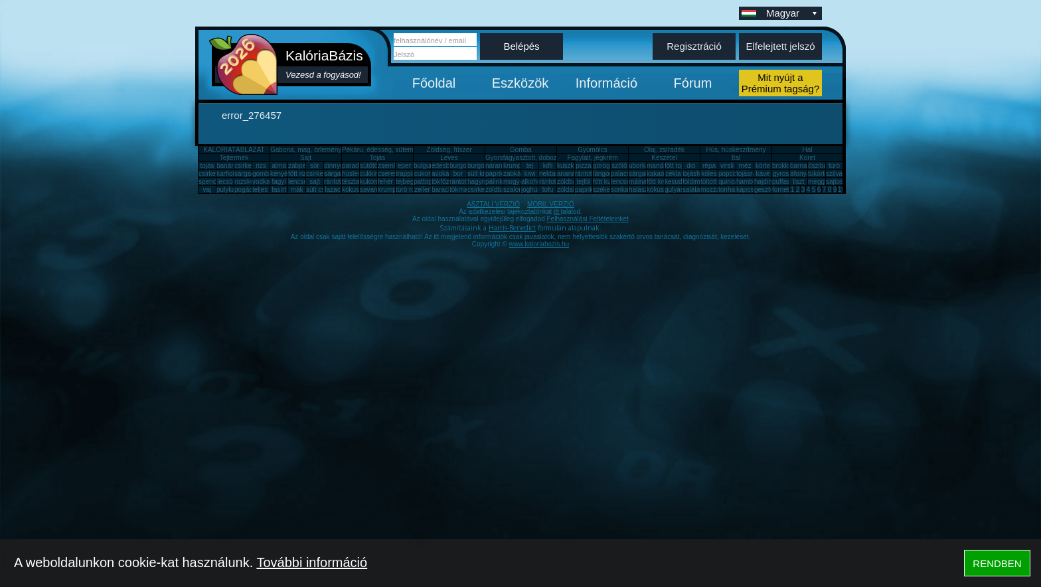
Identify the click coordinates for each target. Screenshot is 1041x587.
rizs (261, 165)
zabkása (515, 173)
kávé (762, 173)
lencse (297, 181)
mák (297, 189)
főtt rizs (298, 173)
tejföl (583, 181)
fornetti (782, 189)
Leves (449, 157)
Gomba (521, 149)
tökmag (460, 189)
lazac (332, 189)
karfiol (225, 173)
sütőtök (370, 165)
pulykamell (232, 189)
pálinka (496, 181)
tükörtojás (822, 173)
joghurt (531, 189)
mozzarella (716, 189)
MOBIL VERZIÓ (550, 204)
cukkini (370, 173)
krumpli (513, 165)
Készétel (664, 157)
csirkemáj (320, 173)
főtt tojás (677, 165)
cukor (422, 173)
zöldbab (568, 181)
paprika (496, 173)
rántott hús (590, 173)
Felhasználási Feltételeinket (587, 218)
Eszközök (520, 83)
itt (557, 211)
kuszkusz (570, 165)
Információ (606, 83)
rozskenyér (250, 181)
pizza (583, 165)
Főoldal (434, 83)
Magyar (792, 13)
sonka (620, 189)
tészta (351, 181)
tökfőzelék (446, 181)
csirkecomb (215, 173)
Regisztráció (694, 46)
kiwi (530, 173)
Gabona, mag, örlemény (305, 149)
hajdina (764, 181)
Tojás (377, 157)
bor (458, 173)
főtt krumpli (663, 181)
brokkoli (783, 165)
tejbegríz (408, 181)
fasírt (279, 189)
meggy (818, 181)
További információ (311, 562)
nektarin (551, 173)
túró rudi (408, 189)
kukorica (372, 181)
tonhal (727, 189)
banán (225, 165)
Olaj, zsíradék (664, 149)
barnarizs (803, 165)
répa (709, 165)
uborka (639, 165)
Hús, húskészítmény (735, 149)
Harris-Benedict (512, 227)
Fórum (693, 83)
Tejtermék (234, 157)
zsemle (388, 165)
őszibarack (824, 165)
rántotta (460, 181)
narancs (497, 165)
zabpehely (303, 165)
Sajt (305, 157)
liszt (798, 181)
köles (708, 173)
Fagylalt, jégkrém (592, 157)
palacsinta (626, 173)
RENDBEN (997, 563)
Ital (736, 157)
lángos (602, 173)
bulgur (423, 165)
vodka (261, 181)
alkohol (531, 181)
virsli (727, 165)
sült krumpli (484, 173)
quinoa (728, 181)
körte (763, 165)
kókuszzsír (357, 189)
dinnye (333, 165)
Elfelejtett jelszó (780, 46)
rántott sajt (554, 181)
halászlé (641, 189)
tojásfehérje (699, 173)
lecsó (224, 181)
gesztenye (769, 189)
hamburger (752, 181)
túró (834, 165)
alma (279, 165)
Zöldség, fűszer (448, 149)
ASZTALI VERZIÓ (493, 204)
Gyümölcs (592, 149)
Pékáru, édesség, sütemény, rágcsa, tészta (405, 149)
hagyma (479, 181)
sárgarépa (339, 173)
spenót (208, 181)
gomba (262, 173)
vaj (207, 189)
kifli (547, 165)
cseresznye (395, 173)
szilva (834, 173)
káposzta (749, 189)
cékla (673, 173)
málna (638, 181)
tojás (207, 165)
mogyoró (516, 181)
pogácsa (247, 189)
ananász (569, 173)
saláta (691, 189)
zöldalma (570, 189)
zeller (422, 189)
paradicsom (359, 165)
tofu (548, 189)
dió (690, 165)
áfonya (800, 173)
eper (404, 165)
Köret (807, 157)
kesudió (676, 181)
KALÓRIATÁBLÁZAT (233, 149)
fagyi (278, 181)
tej (530, 165)
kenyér (280, 173)
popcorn (730, 173)
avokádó (444, 173)
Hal (807, 149)
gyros (781, 173)
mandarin (661, 165)
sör (314, 165)
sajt (314, 181)
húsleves (355, 173)
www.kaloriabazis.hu (539, 244)
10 (841, 189)
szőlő (619, 165)
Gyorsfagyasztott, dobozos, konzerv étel (544, 157)
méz (745, 165)
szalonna (516, 189)
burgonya (463, 165)
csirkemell (249, 165)
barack (441, 189)
